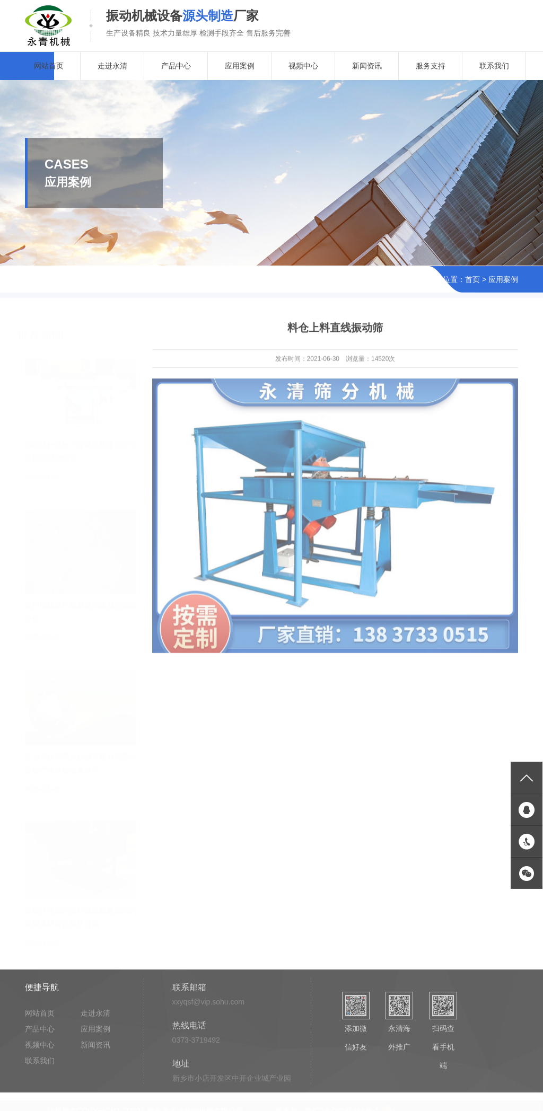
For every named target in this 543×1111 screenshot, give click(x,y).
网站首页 (49, 65)
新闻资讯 (367, 65)
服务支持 (430, 65)
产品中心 (176, 65)
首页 (472, 280)
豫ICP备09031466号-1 (342, 1107)
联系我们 (494, 65)
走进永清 (112, 65)
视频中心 (303, 65)
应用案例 (240, 65)
